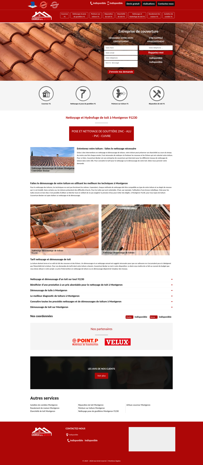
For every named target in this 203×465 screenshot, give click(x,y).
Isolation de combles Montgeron (43, 405)
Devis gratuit (134, 3)
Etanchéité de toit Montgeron (42, 411)
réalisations (149, 3)
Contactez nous (166, 3)
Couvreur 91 (64, 15)
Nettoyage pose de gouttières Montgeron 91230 (98, 411)
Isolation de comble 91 (168, 15)
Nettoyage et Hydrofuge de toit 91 (137, 15)
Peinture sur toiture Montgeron (91, 408)
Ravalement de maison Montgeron (44, 408)
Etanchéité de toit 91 (121, 15)
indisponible (100, 3)
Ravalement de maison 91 (154, 15)
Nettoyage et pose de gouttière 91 (79, 15)
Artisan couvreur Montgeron (138, 405)
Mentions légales (114, 461)
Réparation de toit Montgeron (90, 405)
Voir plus (101, 375)
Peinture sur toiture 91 (95, 15)
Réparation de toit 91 (108, 15)
